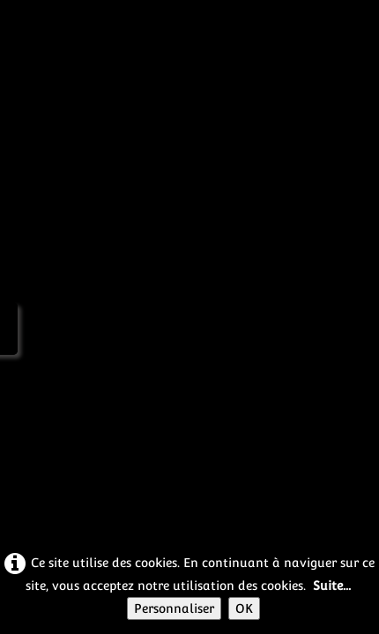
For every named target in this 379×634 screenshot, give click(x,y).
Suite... (332, 586)
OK (244, 608)
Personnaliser (174, 608)
